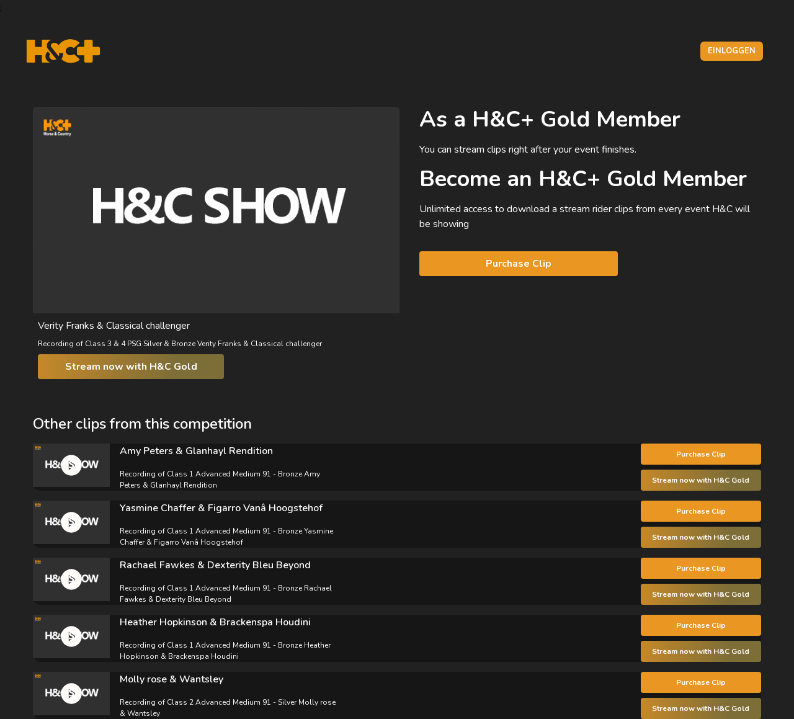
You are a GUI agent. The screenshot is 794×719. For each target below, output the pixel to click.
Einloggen (732, 50)
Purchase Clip (518, 263)
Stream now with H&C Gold (131, 366)
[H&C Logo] (63, 51)
